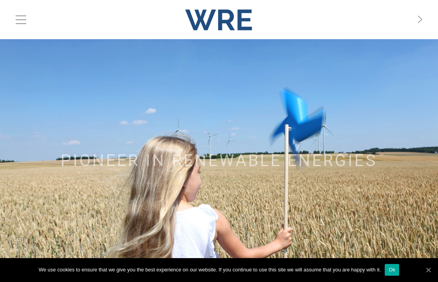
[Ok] (428, 270)
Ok (392, 270)
